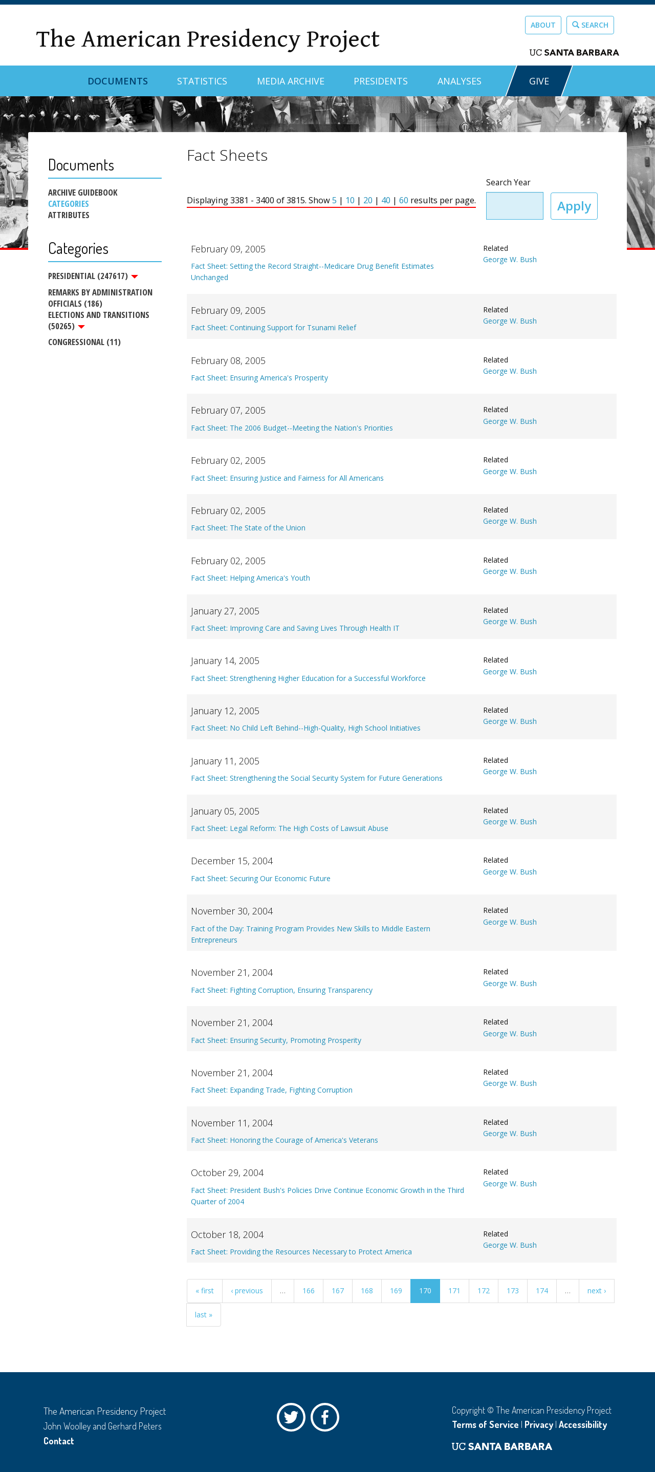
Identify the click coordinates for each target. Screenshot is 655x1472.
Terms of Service (485, 1424)
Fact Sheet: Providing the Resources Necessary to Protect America (301, 1251)
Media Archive (290, 81)
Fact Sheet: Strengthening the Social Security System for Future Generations (317, 778)
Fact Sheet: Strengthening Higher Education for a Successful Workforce (308, 678)
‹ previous (247, 1290)
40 (385, 200)
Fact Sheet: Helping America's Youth (250, 578)
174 (542, 1290)
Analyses (460, 81)
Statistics (202, 81)
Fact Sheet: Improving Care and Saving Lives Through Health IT (295, 628)
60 (403, 200)
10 (350, 200)
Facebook (327, 1420)
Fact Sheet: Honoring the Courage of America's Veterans (284, 1140)
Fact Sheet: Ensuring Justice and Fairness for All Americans (287, 478)
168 (367, 1290)
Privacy (539, 1424)
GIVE (539, 81)
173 (513, 1290)
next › (596, 1290)
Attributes (69, 215)
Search (590, 25)
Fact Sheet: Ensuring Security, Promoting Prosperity (276, 1040)
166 (308, 1290)
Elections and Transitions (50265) (98, 320)
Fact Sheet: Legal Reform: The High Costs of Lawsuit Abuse (289, 828)
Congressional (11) (84, 342)
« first (204, 1290)
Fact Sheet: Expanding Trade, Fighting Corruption (272, 1090)
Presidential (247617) (93, 276)
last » (203, 1314)
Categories (68, 203)
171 (454, 1290)
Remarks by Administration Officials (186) (100, 297)
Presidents (381, 81)
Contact (58, 1440)
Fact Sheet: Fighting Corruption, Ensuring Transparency (282, 990)
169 (396, 1290)
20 (368, 200)
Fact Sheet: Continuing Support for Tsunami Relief (273, 327)
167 (338, 1290)
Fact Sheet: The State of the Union (248, 527)
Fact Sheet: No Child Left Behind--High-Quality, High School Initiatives (306, 728)
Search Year (508, 182)
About (543, 25)
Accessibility (583, 1424)
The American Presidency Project (208, 39)
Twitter (294, 1420)
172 (483, 1290)
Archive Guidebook (82, 192)
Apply (574, 205)
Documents (118, 81)
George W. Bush (510, 259)
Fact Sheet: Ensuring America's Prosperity (259, 377)
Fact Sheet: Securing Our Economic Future (261, 878)
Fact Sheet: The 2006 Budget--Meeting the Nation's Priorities (292, 428)
